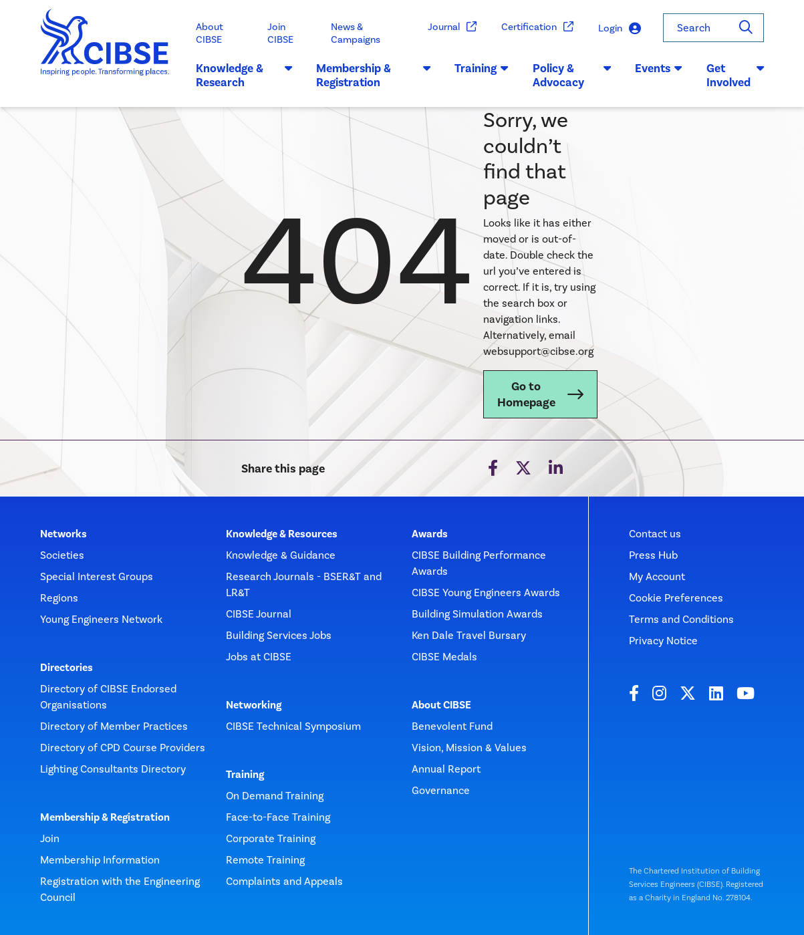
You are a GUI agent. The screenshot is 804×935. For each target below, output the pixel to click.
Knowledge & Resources (282, 534)
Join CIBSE (280, 33)
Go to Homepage (526, 394)
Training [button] (481, 68)
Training (245, 774)
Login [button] (619, 28)
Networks (63, 534)
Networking (253, 705)
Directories (66, 667)
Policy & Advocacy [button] (572, 75)
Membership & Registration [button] (373, 75)
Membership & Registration (105, 817)
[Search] (745, 27)
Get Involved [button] (735, 75)
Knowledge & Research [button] (244, 75)
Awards (430, 534)
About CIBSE (209, 33)
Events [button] (658, 68)
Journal (452, 27)
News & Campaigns (355, 33)
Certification (537, 27)
